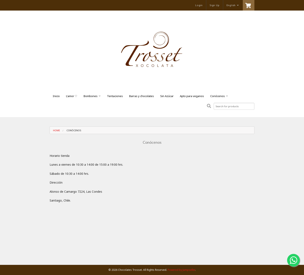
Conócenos (217, 96)
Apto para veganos (192, 96)
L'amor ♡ (71, 96)
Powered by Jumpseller (181, 270)
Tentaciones (115, 96)
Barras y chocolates (141, 96)
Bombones (91, 96)
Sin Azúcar (167, 96)
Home (56, 130)
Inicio (56, 96)
